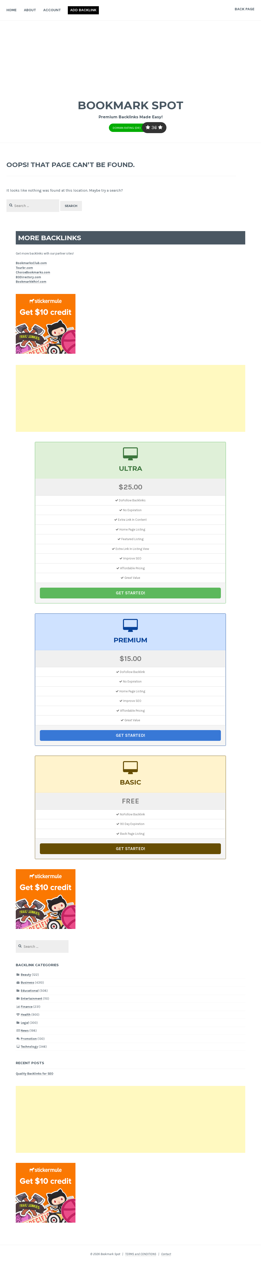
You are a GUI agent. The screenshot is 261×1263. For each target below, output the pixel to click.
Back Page (245, 9)
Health (26, 1014)
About (30, 10)
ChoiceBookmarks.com (33, 272)
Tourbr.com (24, 268)
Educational (30, 990)
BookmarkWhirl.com (31, 281)
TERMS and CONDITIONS (140, 1254)
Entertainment (31, 998)
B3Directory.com (28, 277)
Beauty (26, 974)
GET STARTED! (130, 593)
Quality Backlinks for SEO (34, 1073)
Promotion (29, 1039)
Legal (25, 1022)
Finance (26, 1006)
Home (11, 10)
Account (52, 10)
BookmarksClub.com (31, 263)
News (25, 1030)
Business (27, 982)
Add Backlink (83, 10)
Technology (29, 1046)
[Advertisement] (130, 56)
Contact (166, 1254)
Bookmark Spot (130, 105)
